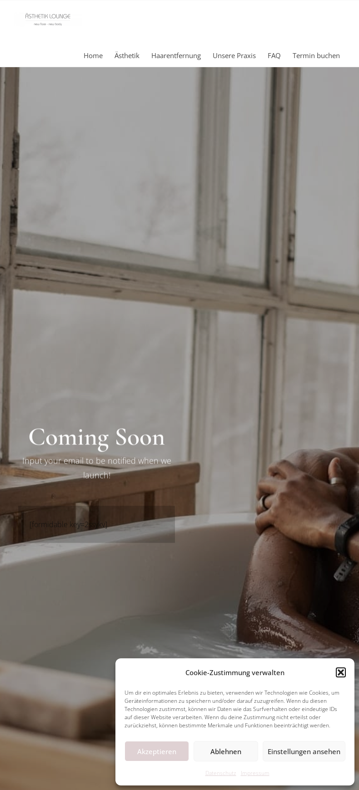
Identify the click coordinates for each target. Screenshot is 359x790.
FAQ (274, 55)
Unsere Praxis (234, 55)
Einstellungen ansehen (304, 751)
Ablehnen (225, 751)
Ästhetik (127, 55)
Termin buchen (316, 55)
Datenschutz (220, 773)
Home (93, 55)
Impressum (255, 773)
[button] (340, 672)
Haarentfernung (176, 55)
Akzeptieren (156, 751)
